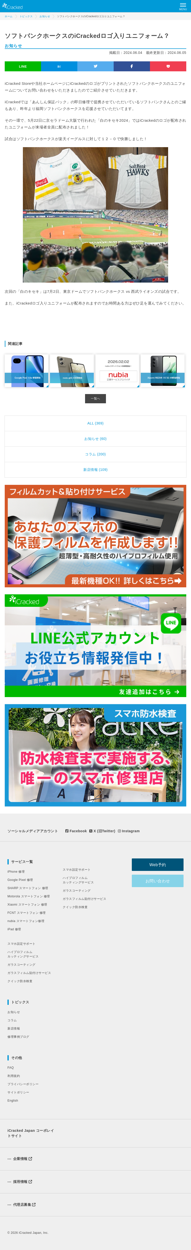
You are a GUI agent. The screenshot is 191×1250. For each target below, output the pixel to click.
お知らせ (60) (95, 439)
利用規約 (13, 1076)
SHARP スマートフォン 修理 (27, 888)
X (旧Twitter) (102, 831)
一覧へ (95, 398)
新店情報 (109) (95, 470)
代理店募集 (21, 1205)
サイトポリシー (18, 1092)
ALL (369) (95, 423)
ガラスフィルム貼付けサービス (29, 973)
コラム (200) (95, 454)
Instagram (129, 831)
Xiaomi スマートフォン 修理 (27, 904)
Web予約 (158, 865)
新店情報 (13, 1028)
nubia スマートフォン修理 (25, 921)
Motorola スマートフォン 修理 (28, 896)
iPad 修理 (14, 929)
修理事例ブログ (18, 1037)
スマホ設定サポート (21, 943)
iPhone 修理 (16, 871)
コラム (12, 1020)
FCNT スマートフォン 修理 (26, 913)
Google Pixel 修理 (20, 880)
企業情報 (19, 1159)
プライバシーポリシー (23, 1084)
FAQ (10, 1067)
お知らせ (13, 1012)
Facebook (76, 831)
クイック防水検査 (19, 981)
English (12, 1100)
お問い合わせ (158, 881)
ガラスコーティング (21, 964)
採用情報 (19, 1182)
